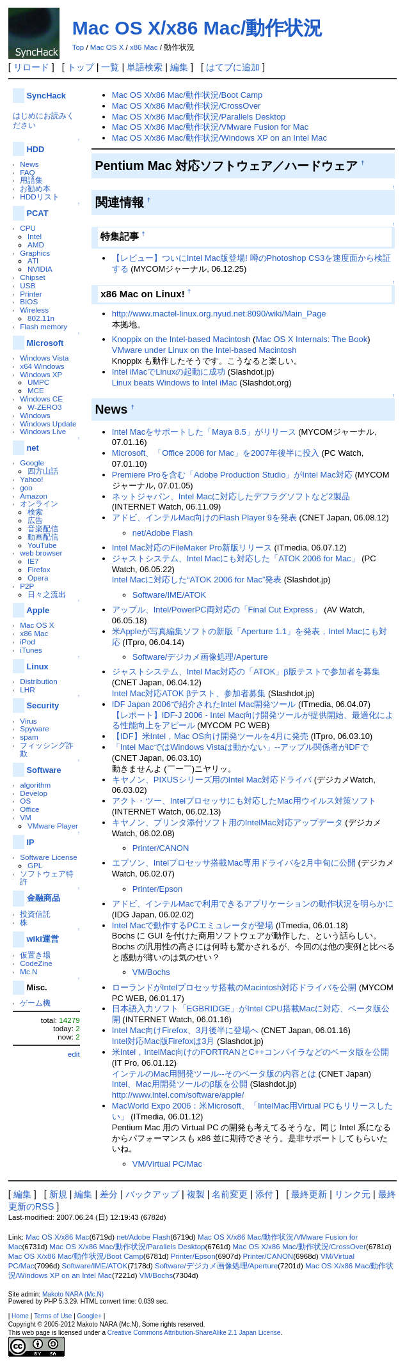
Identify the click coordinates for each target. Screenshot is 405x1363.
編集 (179, 67)
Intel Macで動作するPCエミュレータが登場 (193, 925)
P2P (27, 586)
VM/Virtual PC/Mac (167, 1164)
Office (29, 809)
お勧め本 (35, 188)
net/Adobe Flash (162, 533)
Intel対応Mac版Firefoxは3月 (163, 1041)
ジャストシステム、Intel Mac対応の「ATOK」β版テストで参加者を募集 (246, 671)
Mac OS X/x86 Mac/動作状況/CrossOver (186, 106)
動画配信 (43, 537)
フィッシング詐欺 (47, 749)
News (29, 164)
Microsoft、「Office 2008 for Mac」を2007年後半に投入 (215, 453)
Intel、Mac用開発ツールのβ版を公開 (180, 1084)
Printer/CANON (160, 848)
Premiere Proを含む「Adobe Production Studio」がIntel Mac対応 (232, 474)
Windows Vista (44, 358)
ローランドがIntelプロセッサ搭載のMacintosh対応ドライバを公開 (234, 987)
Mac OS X (106, 47)
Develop (33, 793)
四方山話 (43, 471)
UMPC (38, 382)
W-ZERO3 (45, 407)
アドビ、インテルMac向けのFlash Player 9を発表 (204, 517)
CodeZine (36, 963)
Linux (38, 666)
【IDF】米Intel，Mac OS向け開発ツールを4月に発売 (210, 736)
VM (25, 817)
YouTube (42, 545)
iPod (27, 641)
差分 (109, 1194)
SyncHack (46, 95)
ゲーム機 (35, 1003)
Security (43, 705)
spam (29, 737)
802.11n (41, 318)
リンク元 (352, 1194)
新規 (58, 1194)
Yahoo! (31, 479)
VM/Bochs (151, 972)
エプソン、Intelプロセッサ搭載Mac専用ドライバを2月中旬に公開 (234, 863)
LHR (27, 689)
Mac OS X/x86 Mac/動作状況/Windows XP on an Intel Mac (219, 138)
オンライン (39, 503)
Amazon (33, 496)
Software (44, 770)
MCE (36, 390)
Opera (38, 577)
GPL (35, 865)
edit (74, 1054)
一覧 (110, 67)
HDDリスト (39, 196)
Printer (31, 294)
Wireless (34, 310)
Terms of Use (53, 1316)
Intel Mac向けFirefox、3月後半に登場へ (185, 1030)
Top (78, 47)
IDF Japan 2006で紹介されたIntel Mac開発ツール (204, 704)
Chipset (32, 277)
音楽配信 (43, 528)
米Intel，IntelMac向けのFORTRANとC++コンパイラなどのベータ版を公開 (250, 1052)
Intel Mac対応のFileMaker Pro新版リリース (192, 547)
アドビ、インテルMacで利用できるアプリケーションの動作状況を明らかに (252, 903)
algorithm (35, 785)
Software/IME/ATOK (169, 595)
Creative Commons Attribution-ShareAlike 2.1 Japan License (194, 1332)
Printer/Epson (157, 889)
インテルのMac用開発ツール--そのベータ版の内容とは (214, 1074)
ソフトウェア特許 (47, 877)
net (33, 448)
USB (27, 285)
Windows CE (41, 398)
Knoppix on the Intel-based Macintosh (181, 339)
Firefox (39, 569)
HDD (36, 149)
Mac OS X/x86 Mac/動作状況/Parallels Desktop (199, 116)
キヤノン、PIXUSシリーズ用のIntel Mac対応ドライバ (212, 779)
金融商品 (43, 898)
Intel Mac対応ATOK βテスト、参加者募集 (189, 693)
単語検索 (145, 67)
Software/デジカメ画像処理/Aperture (200, 657)
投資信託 (35, 914)
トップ (80, 67)
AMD (36, 244)
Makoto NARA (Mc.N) (73, 1294)
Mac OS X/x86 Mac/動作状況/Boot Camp (187, 95)
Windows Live (43, 431)
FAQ (27, 172)
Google (32, 462)
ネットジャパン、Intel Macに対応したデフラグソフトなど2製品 (231, 496)
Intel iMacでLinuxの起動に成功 (168, 372)
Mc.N (28, 971)
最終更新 (309, 1194)
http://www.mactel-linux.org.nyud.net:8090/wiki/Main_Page (219, 313)
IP (31, 842)
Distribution (38, 681)
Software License (48, 857)
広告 (35, 520)
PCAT (38, 213)
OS (25, 801)
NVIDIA (40, 269)
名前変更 (230, 1194)
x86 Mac (144, 47)
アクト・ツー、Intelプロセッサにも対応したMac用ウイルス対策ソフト (244, 801)
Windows (35, 415)
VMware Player (53, 826)
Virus (28, 721)
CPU (28, 228)
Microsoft (45, 343)
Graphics (35, 253)
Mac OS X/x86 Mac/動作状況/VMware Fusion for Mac (210, 127)
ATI (33, 260)
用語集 (31, 180)
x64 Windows (42, 366)
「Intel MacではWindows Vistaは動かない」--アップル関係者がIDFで (240, 747)
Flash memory (43, 326)
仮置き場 (35, 955)
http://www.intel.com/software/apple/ (178, 1095)
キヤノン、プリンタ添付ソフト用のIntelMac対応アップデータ (227, 822)
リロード (31, 67)
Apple (38, 610)
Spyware (34, 728)
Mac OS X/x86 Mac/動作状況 (197, 27)
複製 (196, 1194)
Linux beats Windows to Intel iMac (174, 382)
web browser (41, 553)
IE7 (33, 561)
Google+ (89, 1316)
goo (26, 487)
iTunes (31, 650)
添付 (264, 1194)
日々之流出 (47, 594)
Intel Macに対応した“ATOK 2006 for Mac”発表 (197, 579)
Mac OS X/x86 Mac (57, 1237)
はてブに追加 (233, 67)
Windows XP (41, 374)
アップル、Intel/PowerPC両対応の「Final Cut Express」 (217, 609)
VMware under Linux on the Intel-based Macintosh (204, 350)
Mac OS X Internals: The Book (311, 339)
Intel (35, 236)
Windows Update (48, 423)
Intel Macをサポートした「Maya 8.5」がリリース (204, 432)
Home (20, 1316)
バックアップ (152, 1194)
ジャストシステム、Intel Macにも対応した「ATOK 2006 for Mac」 (236, 558)
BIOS (29, 301)
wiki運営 (43, 939)
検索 (35, 512)
